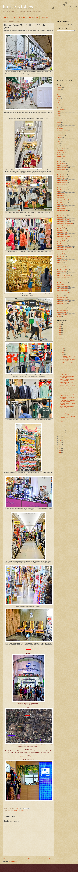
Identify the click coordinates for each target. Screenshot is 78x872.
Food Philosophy (33, 17)
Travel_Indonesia (60, 195)
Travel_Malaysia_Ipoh (61, 227)
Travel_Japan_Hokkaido (62, 208)
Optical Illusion (60, 128)
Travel (8, 810)
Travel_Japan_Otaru (61, 213)
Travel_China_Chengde (62, 165)
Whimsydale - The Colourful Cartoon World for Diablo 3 (67, 377)
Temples (59, 154)
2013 (60, 436)
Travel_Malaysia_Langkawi (63, 238)
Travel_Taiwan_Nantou (62, 273)
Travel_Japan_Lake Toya (62, 210)
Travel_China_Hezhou (62, 174)
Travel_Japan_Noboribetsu (62, 212)
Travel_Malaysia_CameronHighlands (65, 223)
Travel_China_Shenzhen (62, 182)
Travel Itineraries (60, 159)
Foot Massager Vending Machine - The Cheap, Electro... (67, 410)
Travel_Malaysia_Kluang (62, 234)
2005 (60, 452)
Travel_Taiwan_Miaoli (61, 271)
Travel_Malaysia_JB (61, 228)
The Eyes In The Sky (61, 156)
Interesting (59, 119)
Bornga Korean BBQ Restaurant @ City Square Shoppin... (67, 407)
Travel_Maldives (60, 254)
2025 (60, 324)
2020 (60, 334)
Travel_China (60, 161)
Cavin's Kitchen (60, 92)
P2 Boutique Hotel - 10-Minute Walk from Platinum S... (67, 398)
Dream (58, 96)
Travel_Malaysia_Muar (62, 243)
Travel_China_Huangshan (62, 176)
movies (58, 124)
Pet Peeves (59, 137)
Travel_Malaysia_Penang (62, 245)
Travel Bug (22, 17)
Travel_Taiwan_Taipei (61, 280)
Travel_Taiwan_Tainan (62, 279)
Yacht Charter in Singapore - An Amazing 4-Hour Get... (66, 374)
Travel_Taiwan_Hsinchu (62, 267)
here (50, 802)
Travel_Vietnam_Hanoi (62, 303)
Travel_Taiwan (60, 262)
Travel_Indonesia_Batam (62, 200)
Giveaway (59, 111)
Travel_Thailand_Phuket (62, 293)
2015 (60, 344)
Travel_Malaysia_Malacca (62, 240)
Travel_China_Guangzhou (62, 167)
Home (6, 17)
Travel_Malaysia (60, 217)
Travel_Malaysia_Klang (62, 232)
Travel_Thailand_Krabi (62, 290)
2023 (60, 328)
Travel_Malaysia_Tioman (62, 253)
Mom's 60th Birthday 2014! (65, 388)
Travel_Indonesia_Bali (61, 197)
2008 (60, 446)
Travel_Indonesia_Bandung (63, 199)
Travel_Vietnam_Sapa (61, 312)
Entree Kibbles (18, 7)
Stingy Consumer (60, 152)
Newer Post (6, 858)
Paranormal (59, 132)
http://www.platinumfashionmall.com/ (28, 756)
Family (58, 98)
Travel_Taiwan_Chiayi (61, 264)
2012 (60, 438)
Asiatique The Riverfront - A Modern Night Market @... (67, 391)
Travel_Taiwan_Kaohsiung (62, 269)
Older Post (51, 858)
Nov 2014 (62, 350)
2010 (60, 442)
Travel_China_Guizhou (62, 171)
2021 (60, 332)
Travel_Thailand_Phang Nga (63, 292)
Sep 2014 (62, 354)
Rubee (58, 146)
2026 (60, 322)
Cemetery (59, 94)
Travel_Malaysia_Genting (62, 225)
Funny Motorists (60, 104)
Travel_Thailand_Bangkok (23, 810)
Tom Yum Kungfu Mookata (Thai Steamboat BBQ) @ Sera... (66, 413)
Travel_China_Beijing (61, 163)
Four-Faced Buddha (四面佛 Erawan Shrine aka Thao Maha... (67, 386)
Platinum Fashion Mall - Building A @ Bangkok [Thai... (67, 383)
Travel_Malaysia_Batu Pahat (63, 221)
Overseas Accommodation (62, 130)
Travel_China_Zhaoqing (62, 189)
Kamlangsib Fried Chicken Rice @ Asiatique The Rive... (67, 394)
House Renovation (61, 117)
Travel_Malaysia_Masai (62, 241)
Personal (59, 133)
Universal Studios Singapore (63, 314)
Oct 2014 (62, 352)
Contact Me (44, 17)
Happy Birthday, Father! (64, 365)
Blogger (41, 869)
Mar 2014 (62, 430)
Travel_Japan (60, 204)
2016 (60, 343)
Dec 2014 (62, 348)
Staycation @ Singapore (62, 150)
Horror (58, 113)
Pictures (13, 17)
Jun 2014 (62, 423)
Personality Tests (60, 135)
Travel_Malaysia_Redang (62, 251)
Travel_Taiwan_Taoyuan (62, 282)
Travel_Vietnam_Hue (61, 308)
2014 (60, 347)
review (58, 145)
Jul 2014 (62, 421)
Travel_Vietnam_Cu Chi (62, 297)
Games (58, 107)
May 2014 (62, 425)
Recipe (58, 143)
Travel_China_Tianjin (61, 184)
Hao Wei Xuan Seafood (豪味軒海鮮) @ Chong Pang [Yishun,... (67, 401)
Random (59, 141)
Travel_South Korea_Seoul (62, 260)
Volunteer (59, 316)
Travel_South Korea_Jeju (62, 258)
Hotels (58, 115)
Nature (58, 126)
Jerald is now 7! (63, 371)
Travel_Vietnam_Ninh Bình (62, 310)
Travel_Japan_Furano (61, 206)
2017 (60, 340)
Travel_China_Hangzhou (62, 173)
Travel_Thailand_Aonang (62, 286)
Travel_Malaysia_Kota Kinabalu (63, 236)
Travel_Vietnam (60, 295)
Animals (59, 89)
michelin (59, 122)
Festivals (59, 100)
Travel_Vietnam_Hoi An (62, 306)
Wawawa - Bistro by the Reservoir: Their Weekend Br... (67, 380)
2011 (60, 440)
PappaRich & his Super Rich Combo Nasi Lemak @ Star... (67, 360)
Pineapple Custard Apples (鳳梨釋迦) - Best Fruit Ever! (67, 417)
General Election (60, 109)
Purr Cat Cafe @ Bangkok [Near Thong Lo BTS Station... (66, 363)
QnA (58, 139)
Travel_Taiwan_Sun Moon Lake (63, 275)
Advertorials (59, 87)
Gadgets (59, 105)
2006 (60, 450)
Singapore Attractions (61, 148)
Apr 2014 (62, 427)
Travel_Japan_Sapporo (62, 215)
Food (58, 102)
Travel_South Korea (61, 256)
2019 (60, 336)
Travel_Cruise (60, 191)
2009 (60, 444)
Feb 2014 (62, 431)
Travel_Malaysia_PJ (61, 249)
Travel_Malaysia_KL (61, 230)
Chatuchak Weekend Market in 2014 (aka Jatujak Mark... (67, 357)
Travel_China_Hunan (61, 178)
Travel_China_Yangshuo (62, 186)
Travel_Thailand (13, 810)
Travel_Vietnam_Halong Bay (63, 301)
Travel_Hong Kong (61, 193)
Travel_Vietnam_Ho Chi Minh (63, 305)
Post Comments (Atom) (13, 861)
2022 (60, 330)
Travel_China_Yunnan (61, 187)
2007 (60, 448)
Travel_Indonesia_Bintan (62, 202)
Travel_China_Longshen (62, 180)
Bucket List (59, 91)
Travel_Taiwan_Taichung (62, 277)
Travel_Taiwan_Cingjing (62, 266)
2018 (60, 338)
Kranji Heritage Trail (61, 120)
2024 (60, 326)
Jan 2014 (62, 434)
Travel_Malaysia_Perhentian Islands (64, 247)
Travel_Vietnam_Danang (62, 299)
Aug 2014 (62, 419)
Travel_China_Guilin (61, 169)
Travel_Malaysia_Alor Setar (63, 219)
